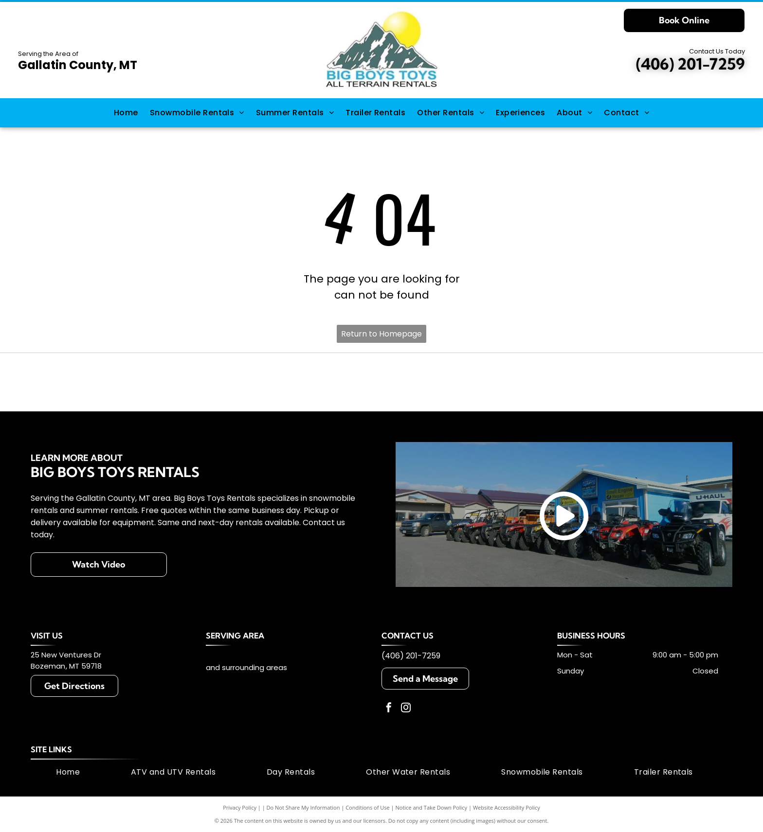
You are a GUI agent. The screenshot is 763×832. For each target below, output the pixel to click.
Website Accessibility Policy (506, 807)
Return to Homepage (381, 333)
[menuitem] (126, 113)
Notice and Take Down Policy (432, 807)
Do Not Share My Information (303, 807)
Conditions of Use (367, 807)
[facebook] (389, 708)
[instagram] (406, 708)
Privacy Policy (239, 807)
